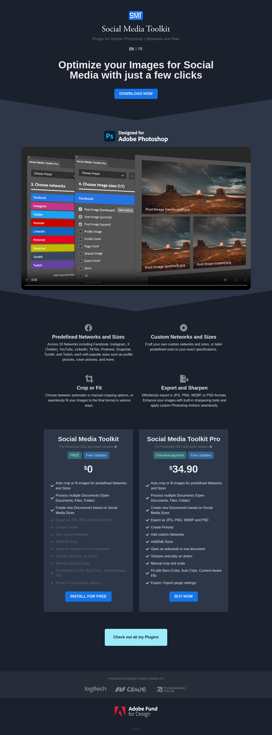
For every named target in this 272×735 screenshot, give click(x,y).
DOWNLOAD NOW (136, 94)
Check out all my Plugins (136, 637)
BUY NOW (183, 596)
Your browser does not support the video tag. (136, 218)
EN (131, 49)
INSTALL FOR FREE (88, 596)
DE (140, 49)
